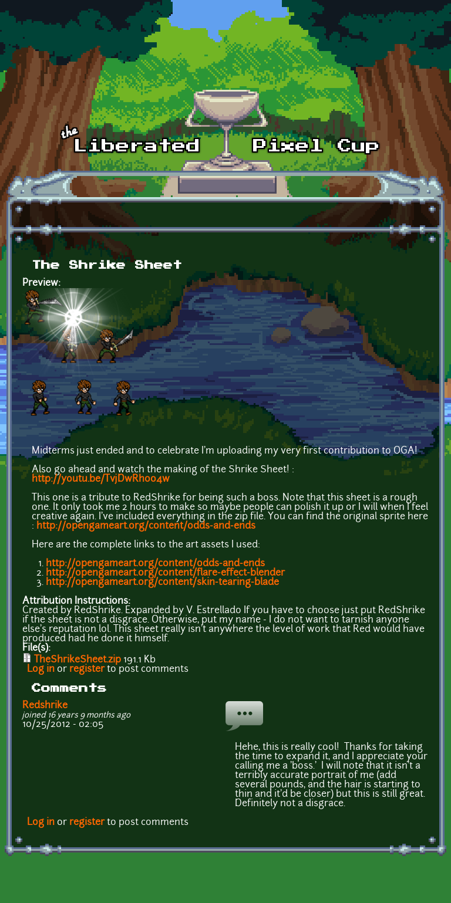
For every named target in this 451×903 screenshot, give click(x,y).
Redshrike (45, 706)
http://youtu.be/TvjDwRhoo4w (101, 479)
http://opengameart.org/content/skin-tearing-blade (162, 582)
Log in (41, 669)
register (87, 669)
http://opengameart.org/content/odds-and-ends (145, 526)
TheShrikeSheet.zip (77, 660)
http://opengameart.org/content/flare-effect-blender (165, 573)
